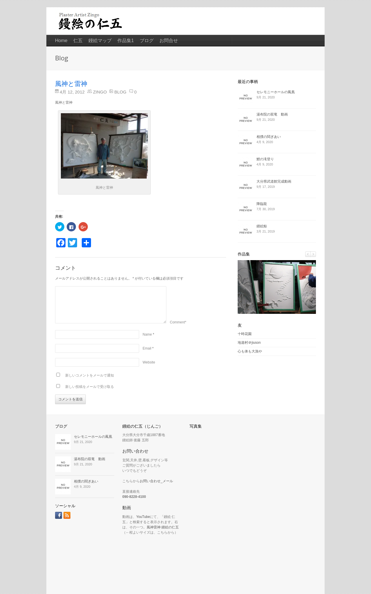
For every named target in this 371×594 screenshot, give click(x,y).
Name (147, 334)
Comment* (178, 322)
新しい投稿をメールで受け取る (89, 387)
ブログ (147, 40)
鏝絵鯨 (262, 226)
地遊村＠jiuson (249, 343)
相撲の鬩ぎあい (269, 137)
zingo (100, 91)
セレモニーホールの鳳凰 (276, 92)
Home (61, 40)
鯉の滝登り (265, 159)
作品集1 (125, 40)
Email (147, 348)
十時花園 (245, 334)
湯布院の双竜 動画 (272, 114)
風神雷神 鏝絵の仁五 (163, 527)
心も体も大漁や (250, 351)
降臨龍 (262, 204)
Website (149, 362)
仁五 (78, 40)
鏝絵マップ (100, 40)
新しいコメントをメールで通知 (89, 375)
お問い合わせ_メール (156, 481)
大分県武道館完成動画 (274, 181)
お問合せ (168, 40)
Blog (120, 91)
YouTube (143, 517)
